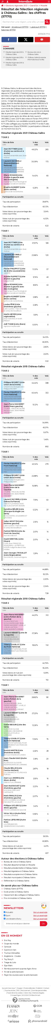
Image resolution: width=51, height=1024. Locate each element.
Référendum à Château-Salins (16, 881)
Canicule (7, 947)
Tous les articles (10, 990)
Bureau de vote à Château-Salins (17, 862)
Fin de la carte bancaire (14, 972)
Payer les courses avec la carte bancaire (21, 975)
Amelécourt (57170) (20, 27)
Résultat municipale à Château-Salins (19, 877)
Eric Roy (7, 940)
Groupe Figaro (16, 995)
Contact (46, 988)
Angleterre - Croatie (12, 956)
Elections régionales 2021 (17, 5)
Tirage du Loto (10, 962)
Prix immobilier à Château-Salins (18, 898)
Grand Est (34, 5)
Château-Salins (33, 57)
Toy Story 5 (8, 959)
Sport (7, 915)
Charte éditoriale (29, 988)
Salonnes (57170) (8, 30)
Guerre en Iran (10, 950)
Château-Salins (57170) (13, 889)
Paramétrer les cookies (15, 993)
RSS (18, 990)
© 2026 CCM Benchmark (31, 995)
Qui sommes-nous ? (9, 988)
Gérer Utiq (27, 993)
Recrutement (25, 990)
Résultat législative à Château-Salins (19, 871)
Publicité (39, 988)
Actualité (8, 912)
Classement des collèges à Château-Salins (22, 895)
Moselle (44, 5)
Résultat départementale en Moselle (19, 865)
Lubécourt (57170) (38, 27)
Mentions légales (38, 993)
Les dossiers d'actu (12, 919)
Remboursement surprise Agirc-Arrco (20, 969)
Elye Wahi (8, 965)
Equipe (19, 988)
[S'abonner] (25, 923)
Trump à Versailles (12, 953)
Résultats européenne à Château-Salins (20, 874)
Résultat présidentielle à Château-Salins (21, 868)
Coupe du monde (11, 944)
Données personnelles (39, 990)
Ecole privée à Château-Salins (16, 892)
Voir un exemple (40, 912)
